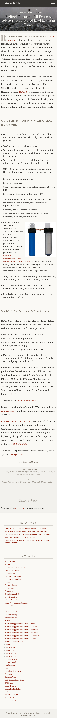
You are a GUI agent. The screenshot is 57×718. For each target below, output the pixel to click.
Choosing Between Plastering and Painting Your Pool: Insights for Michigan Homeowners (28, 472)
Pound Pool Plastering (13, 671)
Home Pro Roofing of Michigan (16, 603)
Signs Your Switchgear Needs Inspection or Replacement (26, 531)
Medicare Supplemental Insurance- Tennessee (22, 636)
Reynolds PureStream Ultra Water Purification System (16, 258)
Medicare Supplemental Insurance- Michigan (21, 630)
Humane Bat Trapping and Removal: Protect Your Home (25, 528)
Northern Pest (10, 665)
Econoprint (9, 591)
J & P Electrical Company (14, 612)
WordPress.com (28, 716)
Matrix (7, 621)
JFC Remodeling (11, 615)
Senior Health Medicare (13, 689)
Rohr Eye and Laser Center (15, 680)
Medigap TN (11, 653)
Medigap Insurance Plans (14, 641)
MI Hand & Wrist (11, 659)
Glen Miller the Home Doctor (15, 600)
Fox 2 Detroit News (26, 400)
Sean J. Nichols (10, 686)
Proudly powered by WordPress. (20, 713)
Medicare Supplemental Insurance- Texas (20, 638)
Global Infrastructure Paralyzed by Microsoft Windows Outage (28, 481)
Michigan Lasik (10, 662)
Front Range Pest (11, 597)
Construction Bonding (13, 579)
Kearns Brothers (11, 618)
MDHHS (23, 92)
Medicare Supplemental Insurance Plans (20, 624)
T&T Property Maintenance (15, 695)
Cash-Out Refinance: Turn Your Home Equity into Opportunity (28, 534)
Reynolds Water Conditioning (16, 421)
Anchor (7, 564)
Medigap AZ (10, 644)
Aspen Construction (12, 570)
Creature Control (11, 585)
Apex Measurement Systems (15, 567)
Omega (7, 668)
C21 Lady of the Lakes (13, 576)
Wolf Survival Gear (12, 701)
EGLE (12, 394)
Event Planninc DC (12, 594)
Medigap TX (11, 656)
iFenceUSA (9, 606)
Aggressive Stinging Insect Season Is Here (20, 537)
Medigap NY (11, 650)
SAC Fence (9, 683)
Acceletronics (10, 561)
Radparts (8, 674)
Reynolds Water (32, 462)
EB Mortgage (10, 588)
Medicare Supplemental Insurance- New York (22, 632)
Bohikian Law (10, 573)
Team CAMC (9, 698)
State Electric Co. (11, 692)
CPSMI (7, 582)
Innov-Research (11, 609)
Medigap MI (10, 647)
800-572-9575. (20, 444)
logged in (19, 508)
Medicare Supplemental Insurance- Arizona (21, 627)
